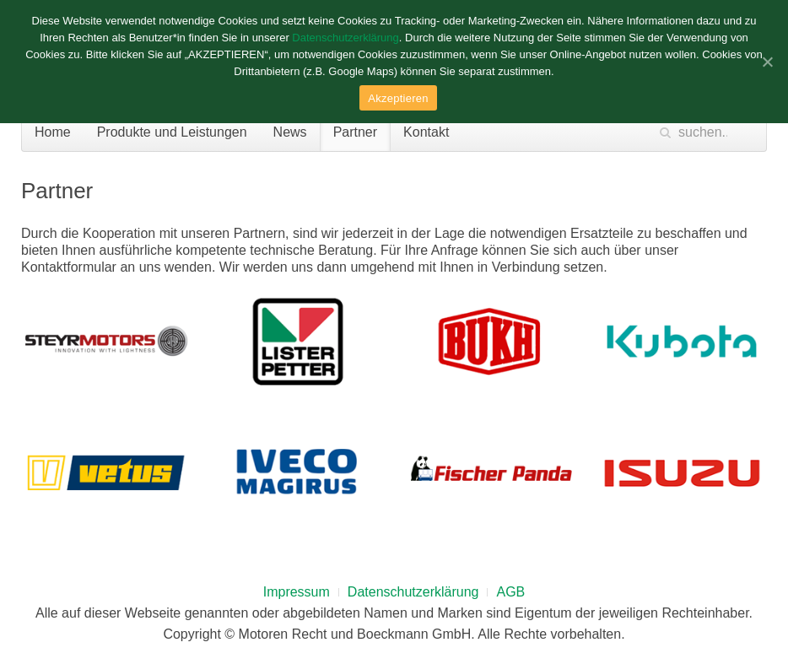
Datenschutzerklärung (413, 592)
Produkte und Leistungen (172, 132)
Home (53, 132)
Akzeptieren (398, 98)
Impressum (296, 592)
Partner (355, 132)
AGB (510, 592)
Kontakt (426, 132)
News (290, 132)
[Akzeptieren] (766, 61)
